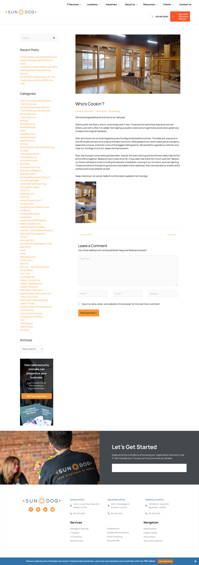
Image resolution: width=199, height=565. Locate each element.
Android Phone (27, 123)
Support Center (150, 532)
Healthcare (25, 217)
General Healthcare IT (31, 200)
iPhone (23, 236)
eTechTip (24, 197)
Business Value (27, 173)
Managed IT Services (79, 528)
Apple (23, 130)
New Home (25, 246)
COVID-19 (25, 190)
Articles (24, 143)
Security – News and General (34, 266)
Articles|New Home (29, 153)
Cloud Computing (114, 536)
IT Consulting (76, 536)
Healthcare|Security (30, 223)
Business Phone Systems (118, 532)
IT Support (74, 532)
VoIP (22, 320)
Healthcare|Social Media (32, 226)
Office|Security (27, 256)
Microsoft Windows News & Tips (36, 243)
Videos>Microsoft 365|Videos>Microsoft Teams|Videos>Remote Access (35, 290)
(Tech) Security (28, 117)
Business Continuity (30, 167)
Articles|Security (28, 157)
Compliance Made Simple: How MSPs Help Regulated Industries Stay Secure (38, 70)
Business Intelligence (31, 170)
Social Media (26, 270)
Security (24, 263)
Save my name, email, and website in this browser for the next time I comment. (121, 303)
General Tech (27, 203)
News (23, 250)
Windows (24, 330)
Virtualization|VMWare (31, 316)
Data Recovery (76, 540)
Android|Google (28, 127)
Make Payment (150, 528)
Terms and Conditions (153, 540)
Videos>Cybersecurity (31, 283)
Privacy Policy (149, 536)
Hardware (25, 210)
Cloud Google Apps (29, 180)
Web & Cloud (26, 326)
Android (24, 120)
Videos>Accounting (30, 280)
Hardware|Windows (30, 213)
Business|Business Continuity (35, 177)
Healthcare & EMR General (33, 220)
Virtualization (27, 310)
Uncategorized (27, 276)
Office (23, 253)
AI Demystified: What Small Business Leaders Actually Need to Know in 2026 (38, 60)
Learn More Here (165, 561)
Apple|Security (27, 140)
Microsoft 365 (27, 240)
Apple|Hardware (28, 137)
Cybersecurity (27, 193)
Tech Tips (25, 273)
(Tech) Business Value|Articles (35, 100)
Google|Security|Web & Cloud (34, 207)
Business (24, 163)
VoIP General (26, 323)
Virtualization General (31, 313)
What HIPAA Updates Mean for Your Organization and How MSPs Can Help (37, 80)
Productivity (26, 260)
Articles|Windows (29, 160)
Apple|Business (28, 133)
